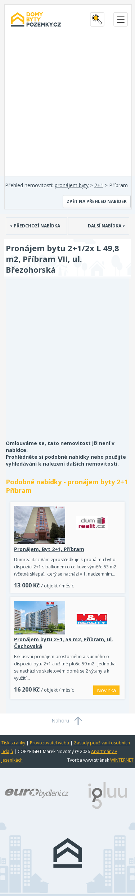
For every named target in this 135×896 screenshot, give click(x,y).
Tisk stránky (13, 743)
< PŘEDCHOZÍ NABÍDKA (35, 226)
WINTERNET (122, 760)
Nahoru (60, 720)
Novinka (106, 690)
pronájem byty (72, 185)
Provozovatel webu (49, 743)
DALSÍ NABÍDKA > (106, 226)
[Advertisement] (67, 104)
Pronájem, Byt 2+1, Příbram (49, 549)
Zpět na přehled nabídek (97, 201)
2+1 (98, 185)
